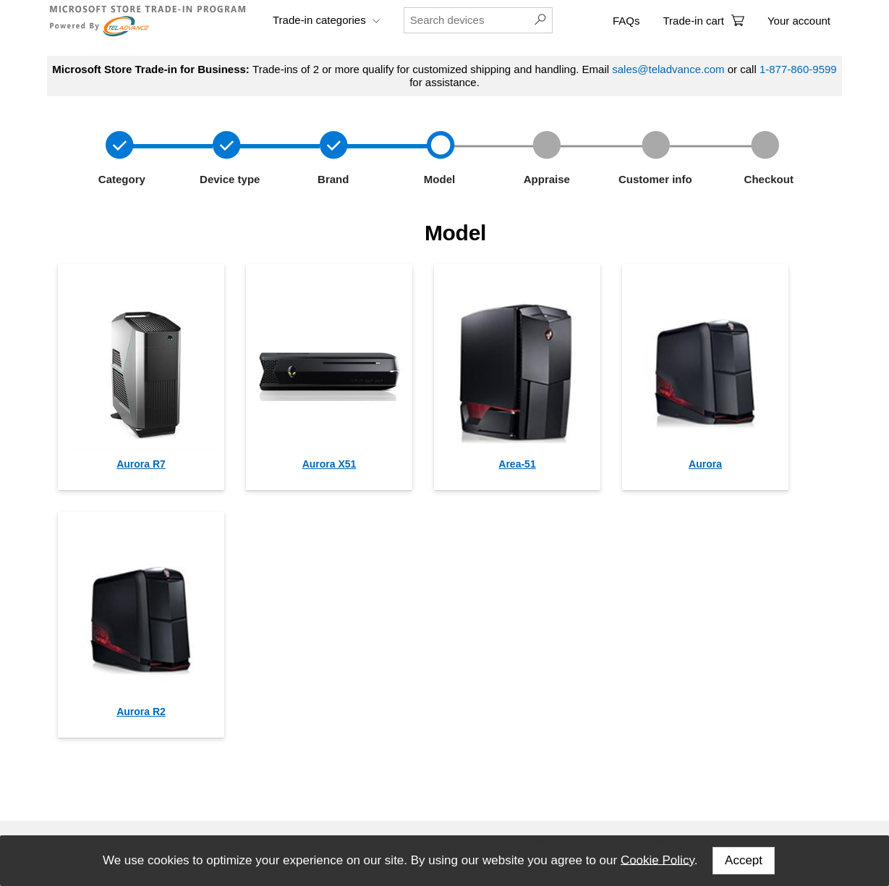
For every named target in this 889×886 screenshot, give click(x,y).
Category (120, 179)
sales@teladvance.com (668, 69)
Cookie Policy (657, 859)
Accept (743, 860)
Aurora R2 (141, 711)
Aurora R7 (141, 464)
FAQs (626, 20)
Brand (330, 179)
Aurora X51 (329, 464)
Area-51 (516, 464)
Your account (798, 20)
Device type (228, 179)
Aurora (705, 464)
